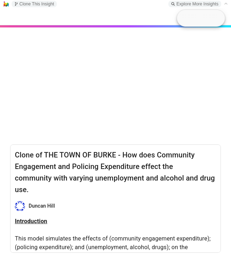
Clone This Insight (34, 3)
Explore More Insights (194, 3)
